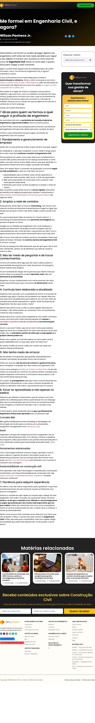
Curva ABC (28, 627)
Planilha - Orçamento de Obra (82, 647)
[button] (66, 36)
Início (1, 42)
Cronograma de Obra (32, 630)
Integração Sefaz (54, 630)
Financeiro (28, 651)
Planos (74, 627)
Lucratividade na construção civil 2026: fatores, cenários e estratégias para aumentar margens (15, 577)
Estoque (51, 624)
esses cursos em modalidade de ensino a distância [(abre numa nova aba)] (21, 475)
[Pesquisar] (90, 60)
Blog (73, 640)
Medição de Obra (30, 642)
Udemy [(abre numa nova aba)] (46, 195)
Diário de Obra (29, 636)
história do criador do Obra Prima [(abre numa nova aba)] (34, 369)
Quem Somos (76, 624)
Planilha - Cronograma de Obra (82, 650)
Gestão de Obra (30, 644)
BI (48, 648)
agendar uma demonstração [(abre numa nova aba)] (17, 460)
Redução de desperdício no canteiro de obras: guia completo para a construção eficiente (79, 576)
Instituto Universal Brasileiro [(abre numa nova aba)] (16, 195)
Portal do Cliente (53, 636)
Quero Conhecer (77, 632)
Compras (51, 627)
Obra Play (75, 635)
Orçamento (28, 624)
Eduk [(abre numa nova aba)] (2, 195)
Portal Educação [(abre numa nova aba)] (35, 195)
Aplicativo (51, 639)
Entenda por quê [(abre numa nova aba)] (33, 426)
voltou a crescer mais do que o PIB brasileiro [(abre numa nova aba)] (18, 82)
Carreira (74, 638)
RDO (26, 639)
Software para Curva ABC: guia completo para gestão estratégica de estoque (46, 576)
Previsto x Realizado (31, 654)
